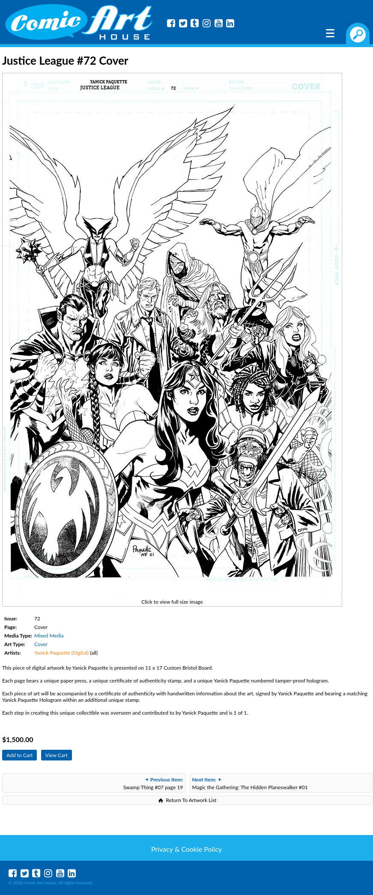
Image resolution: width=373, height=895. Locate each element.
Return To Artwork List (191, 800)
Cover (41, 644)
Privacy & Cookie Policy (186, 849)
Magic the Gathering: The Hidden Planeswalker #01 (250, 783)
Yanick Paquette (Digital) (61, 653)
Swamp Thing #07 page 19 (153, 783)
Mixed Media (49, 635)
